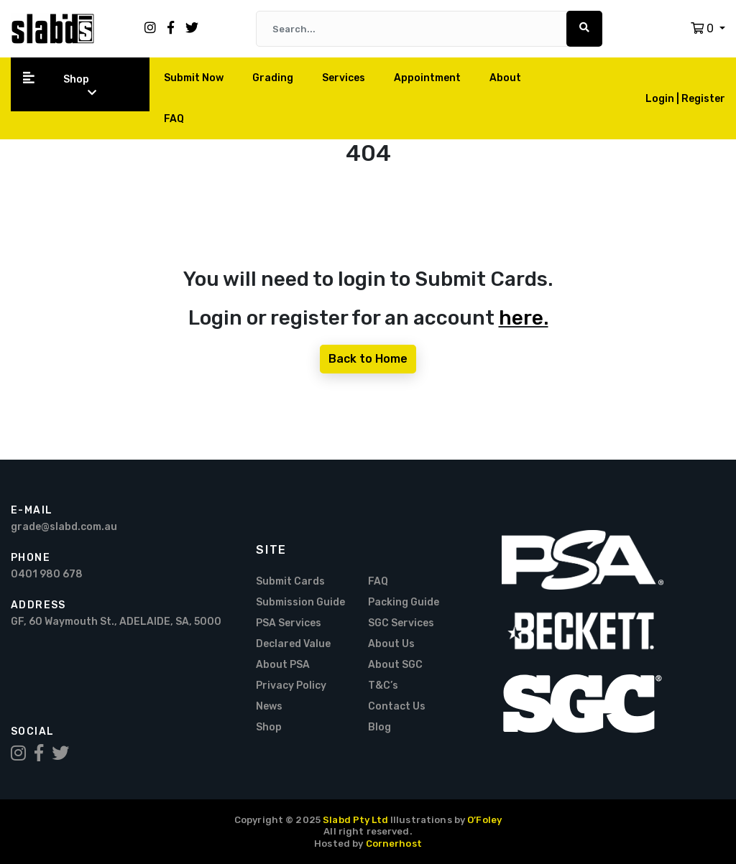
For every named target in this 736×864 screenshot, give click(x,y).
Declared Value (293, 644)
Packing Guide (403, 602)
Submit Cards (290, 581)
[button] (708, 28)
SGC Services (401, 623)
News (269, 706)
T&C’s (383, 685)
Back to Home (368, 359)
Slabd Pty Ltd (355, 819)
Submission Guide (300, 602)
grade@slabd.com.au (64, 527)
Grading (272, 78)
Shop (76, 79)
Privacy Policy (291, 685)
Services (343, 78)
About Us (391, 644)
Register (703, 99)
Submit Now (194, 78)
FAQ (174, 119)
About (505, 78)
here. (523, 318)
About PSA (283, 665)
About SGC (395, 665)
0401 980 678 (47, 574)
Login (660, 99)
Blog (379, 727)
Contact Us (397, 706)
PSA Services (288, 623)
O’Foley (484, 819)
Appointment (427, 78)
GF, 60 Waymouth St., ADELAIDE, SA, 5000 (116, 622)
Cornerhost (394, 843)
